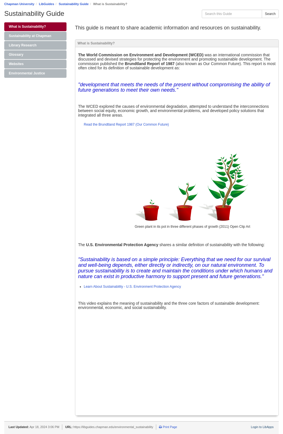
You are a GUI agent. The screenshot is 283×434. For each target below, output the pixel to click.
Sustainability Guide (74, 4)
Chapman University (19, 4)
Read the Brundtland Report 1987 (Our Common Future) (126, 124)
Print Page (168, 427)
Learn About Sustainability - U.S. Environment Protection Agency (132, 287)
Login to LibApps (262, 427)
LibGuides (46, 4)
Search (270, 14)
